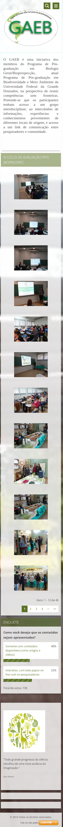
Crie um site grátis (29, 822)
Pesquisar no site (47, 6)
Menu (56, 6)
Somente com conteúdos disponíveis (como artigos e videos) (23, 650)
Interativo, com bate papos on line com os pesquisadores (25, 672)
